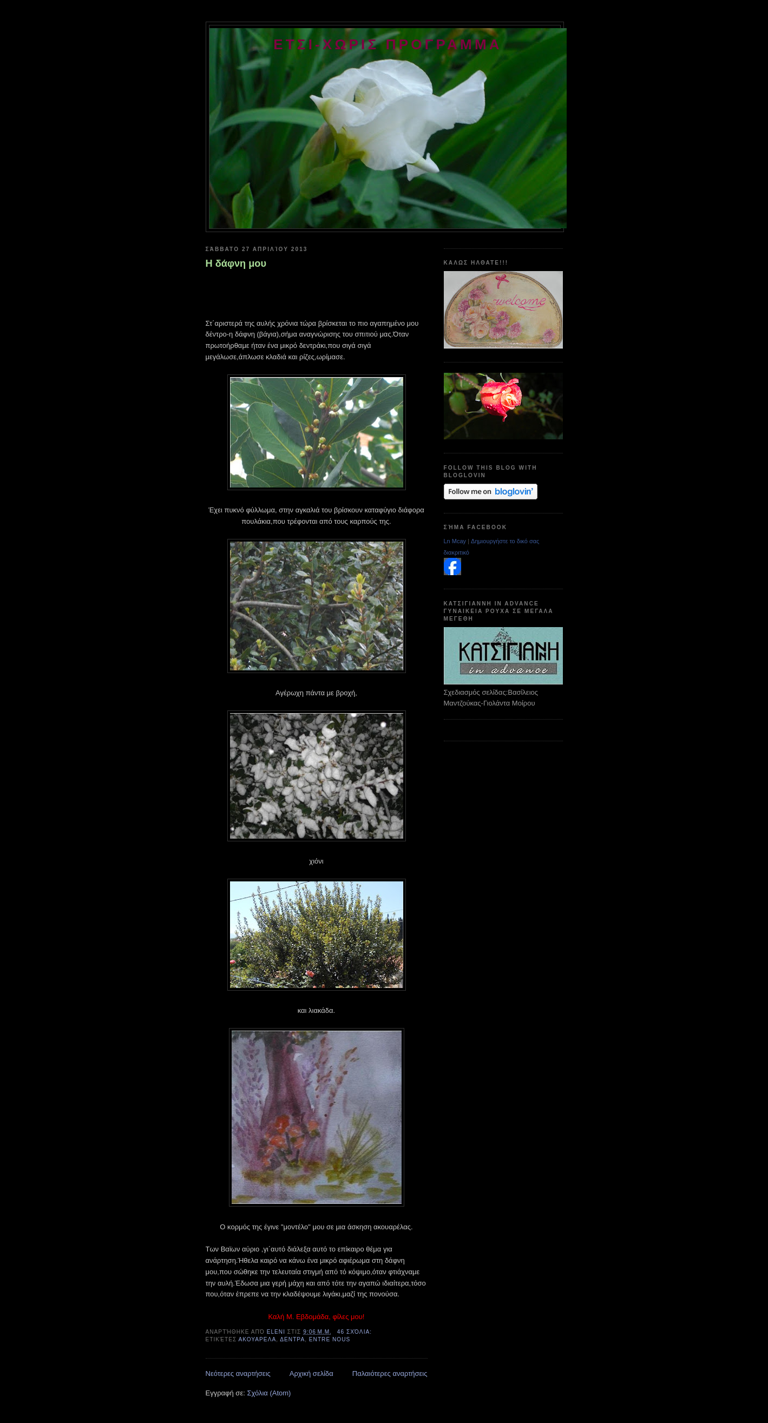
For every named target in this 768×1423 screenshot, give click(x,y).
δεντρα (292, 1339)
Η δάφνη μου (236, 263)
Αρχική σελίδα (311, 1373)
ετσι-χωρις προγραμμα (387, 44)
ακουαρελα (258, 1339)
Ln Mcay (455, 541)
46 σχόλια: (355, 1332)
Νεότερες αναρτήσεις (238, 1373)
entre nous (330, 1339)
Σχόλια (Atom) (269, 1393)
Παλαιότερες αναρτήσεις (390, 1373)
